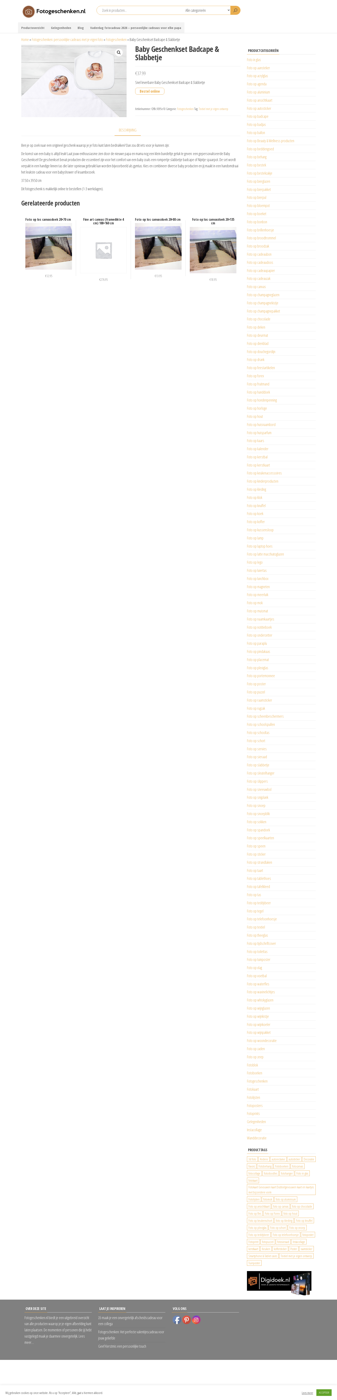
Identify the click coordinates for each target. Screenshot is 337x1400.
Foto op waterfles (258, 983)
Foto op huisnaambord (261, 424)
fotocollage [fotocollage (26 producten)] (254, 1173)
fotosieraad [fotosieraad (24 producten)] (283, 1242)
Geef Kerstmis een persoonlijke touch (122, 1346)
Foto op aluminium (258, 92)
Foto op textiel (256, 927)
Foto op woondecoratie (262, 1040)
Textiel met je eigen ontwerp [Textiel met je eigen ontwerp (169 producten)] (296, 1256)
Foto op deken (256, 327)
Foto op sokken (256, 821)
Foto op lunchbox (257, 578)
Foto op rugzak (256, 708)
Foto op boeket (256, 213)
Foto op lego (255, 562)
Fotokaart (253, 1089)
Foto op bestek (256, 165)
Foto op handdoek (258, 392)
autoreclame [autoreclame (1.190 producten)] (278, 1159)
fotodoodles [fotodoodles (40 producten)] (270, 1173)
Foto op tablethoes (259, 878)
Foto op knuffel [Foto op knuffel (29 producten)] (304, 1220)
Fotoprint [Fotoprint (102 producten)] (253, 1242)
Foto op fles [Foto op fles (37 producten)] (254, 1213)
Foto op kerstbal (257, 456)
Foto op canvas (256, 286)
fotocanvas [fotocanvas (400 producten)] (297, 1166)
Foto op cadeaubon (259, 254)
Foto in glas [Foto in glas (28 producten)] (302, 1173)
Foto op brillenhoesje (260, 230)
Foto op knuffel (256, 505)
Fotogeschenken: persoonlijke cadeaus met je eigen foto (67, 39)
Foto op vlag (254, 967)
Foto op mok (255, 602)
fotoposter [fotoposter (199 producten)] (308, 1234)
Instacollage (254, 1129)
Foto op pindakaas (258, 651)
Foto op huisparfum (259, 432)
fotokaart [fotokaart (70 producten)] (252, 1180)
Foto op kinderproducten (262, 481)
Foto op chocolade (258, 319)
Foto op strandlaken (259, 862)
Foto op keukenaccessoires (264, 473)
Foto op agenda (257, 83)
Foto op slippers (257, 781)
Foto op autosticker (259, 108)
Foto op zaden (256, 1048)
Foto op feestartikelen (261, 367)
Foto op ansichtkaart (259, 100)
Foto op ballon (256, 132)
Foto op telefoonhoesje (262, 918)
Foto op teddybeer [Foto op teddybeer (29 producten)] (258, 1234)
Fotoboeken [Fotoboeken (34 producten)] (281, 1166)
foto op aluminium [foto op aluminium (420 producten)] (286, 1199)
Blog (81, 28)
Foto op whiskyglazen (260, 1000)
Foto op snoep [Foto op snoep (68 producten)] (297, 1227)
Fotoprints (253, 1113)
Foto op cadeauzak (258, 278)
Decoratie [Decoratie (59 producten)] (309, 1159)
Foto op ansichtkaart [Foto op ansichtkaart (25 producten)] (259, 1206)
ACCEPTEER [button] (324, 1392)
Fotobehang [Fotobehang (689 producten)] (265, 1166)
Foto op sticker (256, 854)
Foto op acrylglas (257, 75)
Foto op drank (255, 359)
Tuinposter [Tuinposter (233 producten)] (254, 1263)
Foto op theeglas (257, 935)
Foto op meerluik (257, 594)
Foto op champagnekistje (262, 302)
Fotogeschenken (116, 39)
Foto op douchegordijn (261, 351)
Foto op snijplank (257, 797)
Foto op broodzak (258, 246)
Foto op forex (255, 375)
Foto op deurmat (257, 335)
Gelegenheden (61, 28)
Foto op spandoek (258, 829)
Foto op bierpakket (259, 189)
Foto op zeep (255, 1056)
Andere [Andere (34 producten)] (264, 1159)
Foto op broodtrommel (261, 237)
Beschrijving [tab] (127, 130)
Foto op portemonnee (261, 675)
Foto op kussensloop (260, 529)
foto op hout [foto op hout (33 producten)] (290, 1213)
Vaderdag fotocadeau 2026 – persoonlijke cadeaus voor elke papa (135, 28)
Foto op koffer (256, 521)
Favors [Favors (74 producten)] (251, 1166)
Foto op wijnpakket (259, 1032)
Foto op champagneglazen (263, 294)
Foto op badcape (257, 116)
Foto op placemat (258, 659)
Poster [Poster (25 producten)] (293, 1249)
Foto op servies (257, 748)
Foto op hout (255, 416)
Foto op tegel (255, 911)
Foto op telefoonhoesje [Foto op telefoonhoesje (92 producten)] (286, 1234)
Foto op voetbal (257, 975)
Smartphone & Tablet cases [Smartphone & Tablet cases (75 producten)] (262, 1256)
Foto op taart (255, 870)
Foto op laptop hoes (260, 546)
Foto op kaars (255, 440)
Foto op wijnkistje (258, 1016)
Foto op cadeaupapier (261, 270)
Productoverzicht (32, 28)
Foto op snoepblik (258, 813)
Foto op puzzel (256, 692)
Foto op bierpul (256, 197)
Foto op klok (254, 497)
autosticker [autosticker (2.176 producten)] (294, 1159)
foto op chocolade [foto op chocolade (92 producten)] (302, 1206)
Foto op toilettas (257, 951)
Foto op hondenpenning (262, 400)
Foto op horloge (257, 408)
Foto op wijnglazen (258, 1008)
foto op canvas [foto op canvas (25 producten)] (280, 1206)
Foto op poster (256, 683)
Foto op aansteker (258, 67)
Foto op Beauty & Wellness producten (270, 140)
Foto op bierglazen (258, 181)
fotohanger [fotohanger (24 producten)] (287, 1173)
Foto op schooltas (258, 732)
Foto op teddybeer (259, 902)
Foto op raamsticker (259, 700)
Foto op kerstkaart (258, 465)
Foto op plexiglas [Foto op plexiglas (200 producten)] (257, 1227)
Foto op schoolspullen (261, 724)
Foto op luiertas (257, 570)
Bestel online (150, 91)
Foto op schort (256, 740)
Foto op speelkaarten (260, 837)
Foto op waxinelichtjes (261, 991)
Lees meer (307, 1393)
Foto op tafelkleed (258, 886)
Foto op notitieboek (259, 627)
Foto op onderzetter (259, 635)
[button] (119, 52)
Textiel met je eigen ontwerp (213, 109)
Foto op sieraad (257, 756)
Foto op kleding (256, 489)
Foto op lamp (255, 538)
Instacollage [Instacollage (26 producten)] (299, 1242)
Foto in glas (254, 59)
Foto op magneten (258, 586)
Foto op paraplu (257, 643)
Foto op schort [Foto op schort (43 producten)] (278, 1227)
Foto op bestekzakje (259, 173)
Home (25, 39)
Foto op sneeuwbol (259, 789)
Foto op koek (255, 513)
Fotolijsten (253, 1097)
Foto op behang (257, 156)
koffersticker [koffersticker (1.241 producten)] (280, 1249)
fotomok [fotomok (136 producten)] (267, 1199)
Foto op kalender (257, 448)
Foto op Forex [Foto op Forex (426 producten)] (272, 1213)
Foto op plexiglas (257, 667)
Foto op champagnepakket (263, 311)
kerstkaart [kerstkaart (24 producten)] (253, 1249)
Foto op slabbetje (258, 764)
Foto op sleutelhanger (260, 773)
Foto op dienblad (257, 343)
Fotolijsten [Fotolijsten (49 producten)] (254, 1199)
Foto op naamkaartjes (260, 619)
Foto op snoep (256, 805)
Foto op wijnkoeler (258, 1024)
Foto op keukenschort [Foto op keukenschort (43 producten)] (260, 1220)
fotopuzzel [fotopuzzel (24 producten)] (268, 1242)
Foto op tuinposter (258, 959)
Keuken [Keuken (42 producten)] (266, 1249)
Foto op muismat (257, 610)
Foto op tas (254, 894)
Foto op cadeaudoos (260, 262)
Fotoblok (252, 1065)
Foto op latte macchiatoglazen (265, 554)
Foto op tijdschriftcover (261, 943)
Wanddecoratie (257, 1137)
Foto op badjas (256, 124)
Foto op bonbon (257, 221)
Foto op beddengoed (260, 148)
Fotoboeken (254, 1072)
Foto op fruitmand (258, 384)
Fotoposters (255, 1105)
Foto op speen (256, 846)
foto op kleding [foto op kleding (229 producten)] (284, 1220)
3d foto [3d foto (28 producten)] (252, 1159)
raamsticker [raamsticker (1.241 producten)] (306, 1249)
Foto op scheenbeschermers (265, 716)
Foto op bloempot (258, 205)
